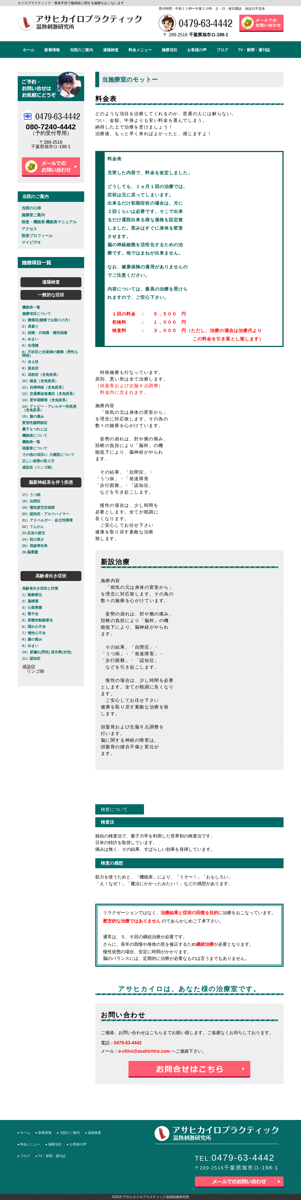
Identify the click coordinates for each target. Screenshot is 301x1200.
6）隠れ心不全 (34, 627)
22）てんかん (33, 527)
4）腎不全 (30, 614)
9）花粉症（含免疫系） (41, 374)
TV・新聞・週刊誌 (254, 50)
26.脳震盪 (30, 552)
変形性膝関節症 (34, 423)
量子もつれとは (34, 429)
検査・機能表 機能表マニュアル (49, 222)
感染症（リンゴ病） (38, 467)
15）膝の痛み (33, 416)
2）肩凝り (30, 326)
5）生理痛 (30, 345)
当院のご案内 (81, 50)
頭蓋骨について (34, 448)
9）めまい (30, 646)
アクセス (29, 229)
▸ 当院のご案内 (68, 1133)
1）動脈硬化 (32, 595)
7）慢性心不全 (34, 633)
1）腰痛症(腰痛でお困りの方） (47, 320)
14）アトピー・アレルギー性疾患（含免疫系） (49, 408)
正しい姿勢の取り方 (38, 461)
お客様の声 (197, 50)
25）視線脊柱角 (35, 546)
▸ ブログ (24, 1156)
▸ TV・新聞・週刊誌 (51, 1156)
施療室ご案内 (33, 215)
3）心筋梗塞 (32, 607)
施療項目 (169, 50)
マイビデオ (31, 242)
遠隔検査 (111, 50)
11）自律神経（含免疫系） (44, 387)
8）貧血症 (30, 368)
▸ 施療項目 (53, 1144)
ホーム (28, 50)
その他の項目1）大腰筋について (48, 455)
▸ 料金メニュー (29, 1144)
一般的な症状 (51, 294)
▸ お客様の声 (76, 1144)
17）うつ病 (31, 495)
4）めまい (30, 339)
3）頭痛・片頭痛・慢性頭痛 (44, 333)
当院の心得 (31, 208)
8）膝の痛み (32, 639)
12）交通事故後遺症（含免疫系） (49, 394)
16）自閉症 (31, 501)
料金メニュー (140, 50)
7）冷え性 (30, 362)
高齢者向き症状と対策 (40, 588)
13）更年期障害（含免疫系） (45, 400)
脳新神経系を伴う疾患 (51, 482)
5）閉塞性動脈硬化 (37, 620)
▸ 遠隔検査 (93, 1133)
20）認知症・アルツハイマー (45, 514)
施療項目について (36, 314)
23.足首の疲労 (33, 533)
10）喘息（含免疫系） (40, 381)
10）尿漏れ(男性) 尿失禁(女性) (46, 652)
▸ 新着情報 (44, 1133)
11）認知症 (31, 658)
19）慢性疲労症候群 (38, 507)
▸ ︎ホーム (24, 1133)
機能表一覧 (31, 307)
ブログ (222, 50)
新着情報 (52, 50)
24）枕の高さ (33, 539)
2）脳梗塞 (30, 601)
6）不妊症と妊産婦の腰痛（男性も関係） (50, 354)
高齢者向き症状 (50, 576)
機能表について (34, 435)
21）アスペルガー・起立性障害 (47, 520)
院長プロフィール (37, 235)
